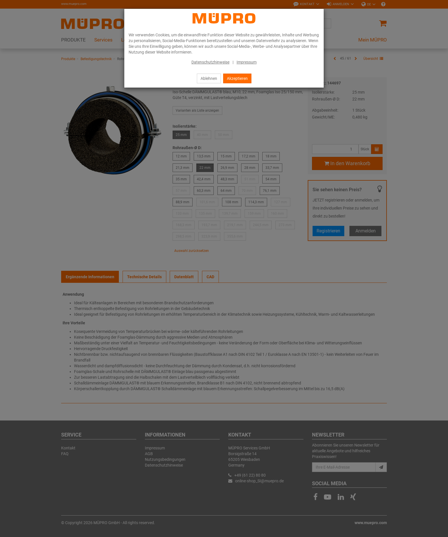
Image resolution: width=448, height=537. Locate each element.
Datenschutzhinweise (210, 62)
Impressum (247, 62)
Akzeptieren (237, 78)
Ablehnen (209, 78)
